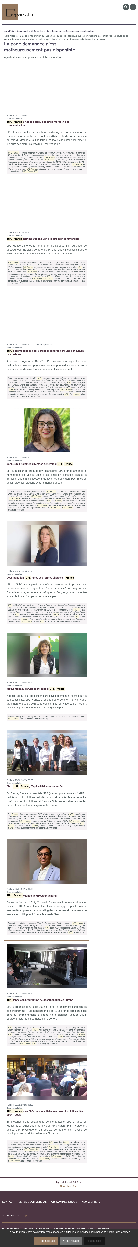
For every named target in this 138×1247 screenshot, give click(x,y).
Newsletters (91, 1201)
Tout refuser (70, 1240)
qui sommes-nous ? (64, 1201)
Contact (8, 1201)
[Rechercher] (126, 7)
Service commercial (33, 1201)
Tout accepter (46, 1240)
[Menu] (133, 7)
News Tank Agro (69, 1186)
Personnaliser (94, 1240)
